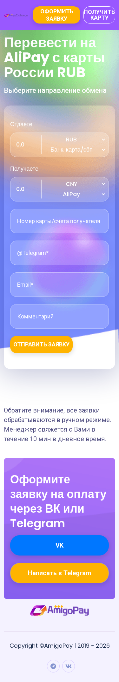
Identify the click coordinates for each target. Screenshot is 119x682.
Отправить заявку (41, 344)
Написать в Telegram (59, 573)
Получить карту (99, 15)
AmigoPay (58, 646)
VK (59, 545)
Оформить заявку (56, 15)
